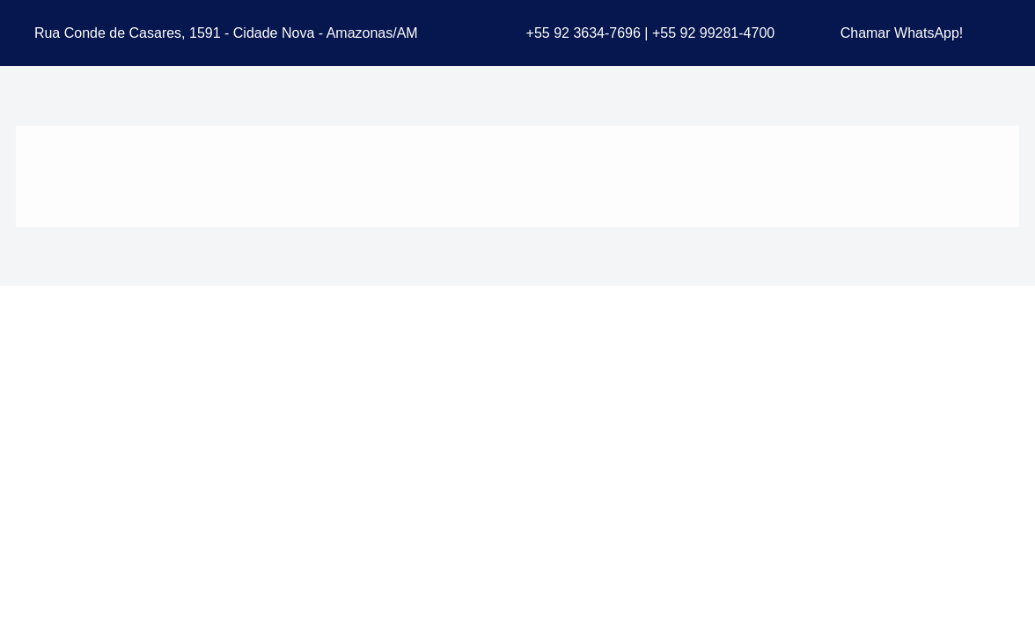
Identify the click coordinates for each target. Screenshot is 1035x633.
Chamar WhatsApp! (902, 32)
